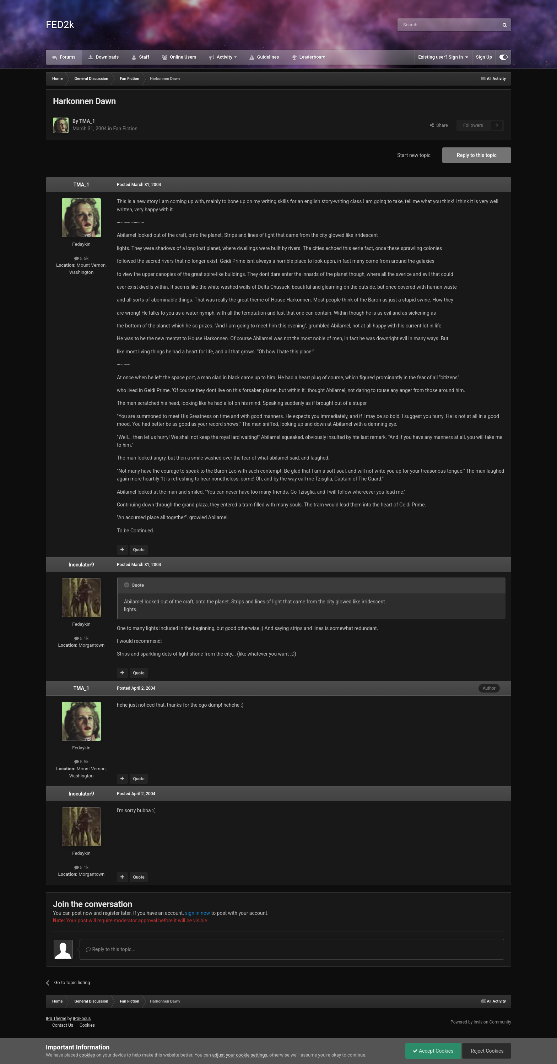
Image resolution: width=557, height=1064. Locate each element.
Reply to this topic (477, 155)
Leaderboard (311, 57)
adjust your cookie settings (239, 1055)
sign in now (197, 913)
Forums (67, 57)
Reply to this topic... (110, 949)
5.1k (81, 638)
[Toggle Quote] (127, 585)
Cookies (87, 1025)
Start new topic (414, 155)
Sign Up (484, 57)
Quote (138, 549)
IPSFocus (82, 1018)
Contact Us (62, 1025)
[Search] (431, 24)
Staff (143, 57)
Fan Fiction (125, 128)
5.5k (81, 258)
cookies (87, 1055)
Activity (225, 57)
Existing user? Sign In (443, 57)
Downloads (107, 57)
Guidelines (267, 57)
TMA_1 (87, 121)
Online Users (182, 57)
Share (439, 125)
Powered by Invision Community (480, 1022)
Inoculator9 (81, 565)
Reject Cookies (487, 1051)
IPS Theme (56, 1018)
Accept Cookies (433, 1051)
